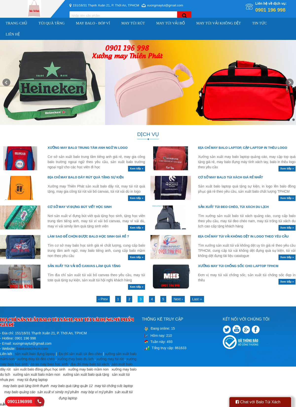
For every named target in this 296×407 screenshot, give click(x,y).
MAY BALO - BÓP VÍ (93, 23)
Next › (178, 299)
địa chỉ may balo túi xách (90, 364)
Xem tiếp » (136, 168)
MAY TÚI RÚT (133, 23)
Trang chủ (16, 23)
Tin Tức (259, 23)
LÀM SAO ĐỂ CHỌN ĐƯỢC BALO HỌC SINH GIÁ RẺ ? (88, 236)
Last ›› (197, 299)
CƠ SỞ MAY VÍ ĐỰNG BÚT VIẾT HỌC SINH (79, 207)
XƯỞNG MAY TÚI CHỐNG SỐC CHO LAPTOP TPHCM (238, 266)
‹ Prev (103, 299)
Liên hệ (13, 34)
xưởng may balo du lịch (75, 359)
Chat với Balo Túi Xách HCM (258, 403)
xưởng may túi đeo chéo (36, 359)
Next (290, 82)
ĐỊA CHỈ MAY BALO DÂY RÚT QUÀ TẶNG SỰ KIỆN (86, 177)
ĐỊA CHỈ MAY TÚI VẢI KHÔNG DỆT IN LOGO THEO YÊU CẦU (243, 236)
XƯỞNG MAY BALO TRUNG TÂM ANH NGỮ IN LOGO (88, 148)
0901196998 (19, 401)
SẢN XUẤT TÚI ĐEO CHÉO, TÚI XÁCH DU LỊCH (233, 207)
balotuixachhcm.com (32, 349)
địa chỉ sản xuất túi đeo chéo (80, 354)
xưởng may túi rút (110, 359)
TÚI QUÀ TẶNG (51, 23)
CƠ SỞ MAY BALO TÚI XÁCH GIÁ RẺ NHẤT (230, 177)
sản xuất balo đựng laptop (35, 354)
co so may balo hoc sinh (49, 364)
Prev (6, 82)
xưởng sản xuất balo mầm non (36, 374)
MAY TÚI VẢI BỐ (170, 23)
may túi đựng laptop (32, 380)
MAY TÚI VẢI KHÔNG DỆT (218, 23)
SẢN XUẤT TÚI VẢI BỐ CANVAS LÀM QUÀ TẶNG (84, 266)
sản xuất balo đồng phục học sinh (39, 369)
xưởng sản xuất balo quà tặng (86, 374)
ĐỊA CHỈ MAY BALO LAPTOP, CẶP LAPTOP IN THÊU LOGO (242, 148)
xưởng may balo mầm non (88, 369)
